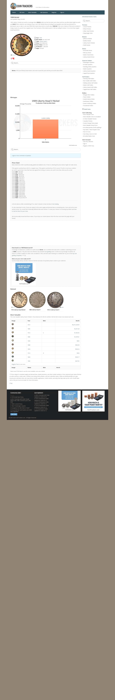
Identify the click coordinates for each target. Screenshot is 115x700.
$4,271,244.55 (75, 324)
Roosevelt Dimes (87, 50)
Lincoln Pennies (87, 26)
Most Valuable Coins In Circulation (92, 116)
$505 (78, 341)
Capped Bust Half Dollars (89, 89)
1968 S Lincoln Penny (16, 404)
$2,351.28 (76, 329)
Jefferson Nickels (87, 38)
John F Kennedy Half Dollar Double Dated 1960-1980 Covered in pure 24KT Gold (20, 400)
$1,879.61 (76, 337)
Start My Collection (88, 141)
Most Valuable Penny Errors (90, 125)
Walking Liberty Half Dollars (90, 83)
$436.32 (77, 349)
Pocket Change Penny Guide (90, 123)
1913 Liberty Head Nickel (18, 310)
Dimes (84, 49)
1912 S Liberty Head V (53, 310)
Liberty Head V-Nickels (89, 43)
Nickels (84, 37)
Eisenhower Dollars (88, 101)
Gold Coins (87, 109)
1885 (29, 329)
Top (11, 383)
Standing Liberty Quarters (89, 66)
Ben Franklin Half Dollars (89, 81)
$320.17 (77, 357)
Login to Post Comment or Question (21, 155)
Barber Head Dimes (88, 55)
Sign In (62, 12)
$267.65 (77, 361)
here (21, 371)
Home (14, 12)
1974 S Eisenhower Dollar (42, 398)
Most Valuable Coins (88, 114)
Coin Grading (55, 204)
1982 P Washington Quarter (18, 406)
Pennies (84, 25)
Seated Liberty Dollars (89, 99)
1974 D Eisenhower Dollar (42, 405)
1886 (29, 337)
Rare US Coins (87, 132)
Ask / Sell (14, 414)
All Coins (22, 12)
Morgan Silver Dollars (88, 95)
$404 (78, 353)
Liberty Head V (43, 41)
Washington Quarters (88, 62)
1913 (29, 324)
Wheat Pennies (87, 29)
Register (54, 12)
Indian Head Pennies (88, 31)
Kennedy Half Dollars (88, 78)
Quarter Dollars (87, 60)
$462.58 (77, 345)
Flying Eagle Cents (88, 33)
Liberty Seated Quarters (89, 71)
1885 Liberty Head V (34, 309)
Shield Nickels (86, 45)
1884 (29, 357)
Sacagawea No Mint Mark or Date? (20, 408)
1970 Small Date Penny (17, 397)
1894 (29, 349)
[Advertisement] (77, 4)
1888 (29, 345)
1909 (40, 38)
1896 (29, 361)
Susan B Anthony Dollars (89, 103)
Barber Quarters (87, 69)
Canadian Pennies (87, 121)
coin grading (48, 251)
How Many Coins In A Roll (90, 134)
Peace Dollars (86, 97)
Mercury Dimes (87, 52)
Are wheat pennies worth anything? (92, 127)
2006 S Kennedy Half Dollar (42, 395)
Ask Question (44, 12)
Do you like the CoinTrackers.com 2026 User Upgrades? (21, 410)
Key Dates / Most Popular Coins (91, 129)
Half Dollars (85, 77)
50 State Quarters (87, 64)
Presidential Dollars (88, 105)
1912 (29, 333)
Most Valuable (32, 12)
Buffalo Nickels (87, 41)
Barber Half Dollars (88, 85)
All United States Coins (89, 17)
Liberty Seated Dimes (88, 57)
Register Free (15, 364)
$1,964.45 (76, 333)
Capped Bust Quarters (89, 73)
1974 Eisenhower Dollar (41, 409)
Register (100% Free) (88, 146)
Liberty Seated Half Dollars (90, 87)
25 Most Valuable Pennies (90, 119)
